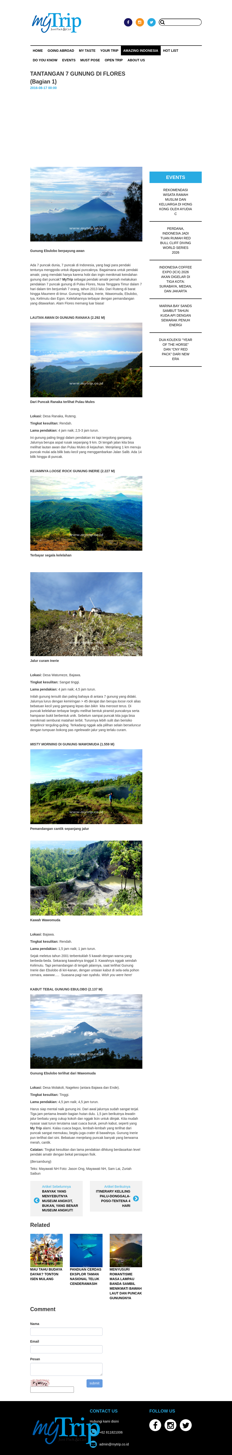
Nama (34, 1324)
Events (69, 60)
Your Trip (109, 50)
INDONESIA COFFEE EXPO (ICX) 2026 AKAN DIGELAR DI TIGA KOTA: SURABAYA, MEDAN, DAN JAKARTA (175, 279)
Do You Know (45, 60)
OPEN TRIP (114, 60)
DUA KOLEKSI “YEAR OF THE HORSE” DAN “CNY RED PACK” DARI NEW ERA (175, 349)
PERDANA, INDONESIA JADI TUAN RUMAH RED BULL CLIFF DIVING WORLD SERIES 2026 (175, 240)
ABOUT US (136, 60)
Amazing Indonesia (140, 50)
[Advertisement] (116, 126)
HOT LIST (170, 50)
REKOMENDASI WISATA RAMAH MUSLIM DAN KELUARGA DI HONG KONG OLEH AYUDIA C (175, 202)
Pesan (35, 1359)
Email (34, 1341)
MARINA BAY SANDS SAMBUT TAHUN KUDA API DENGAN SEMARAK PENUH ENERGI (175, 315)
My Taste (87, 50)
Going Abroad (61, 50)
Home (38, 50)
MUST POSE (90, 60)
